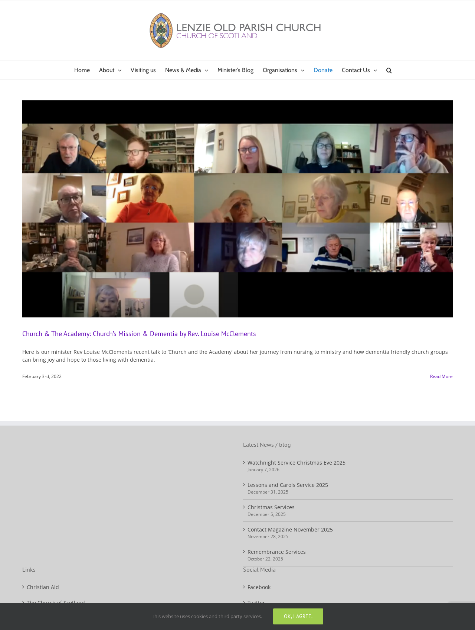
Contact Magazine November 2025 (290, 529)
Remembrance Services (277, 551)
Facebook (259, 587)
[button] (389, 70)
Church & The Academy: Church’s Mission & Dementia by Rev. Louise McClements (139, 333)
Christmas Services (271, 507)
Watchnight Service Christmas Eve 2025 (296, 462)
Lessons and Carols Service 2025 (288, 484)
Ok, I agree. (298, 616)
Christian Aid (43, 587)
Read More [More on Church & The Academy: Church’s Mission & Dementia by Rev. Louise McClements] (441, 376)
